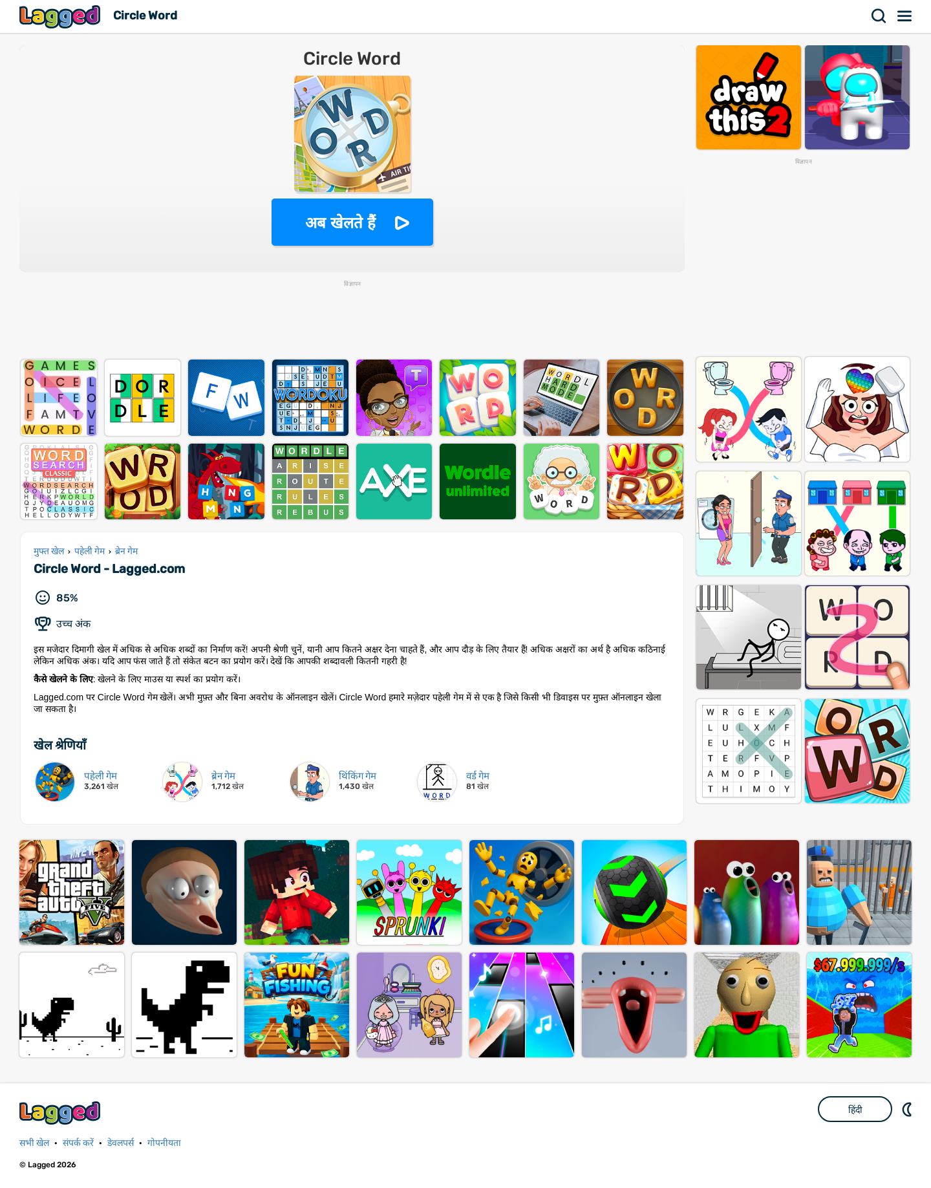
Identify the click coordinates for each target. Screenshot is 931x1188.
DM (908, 1109)
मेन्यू (905, 16)
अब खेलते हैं (340, 223)
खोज (879, 16)
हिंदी (855, 1110)
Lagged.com (61, 1112)
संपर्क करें (78, 1143)
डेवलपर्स (120, 1143)
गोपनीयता (164, 1143)
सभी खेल (34, 1143)
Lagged (61, 16)
